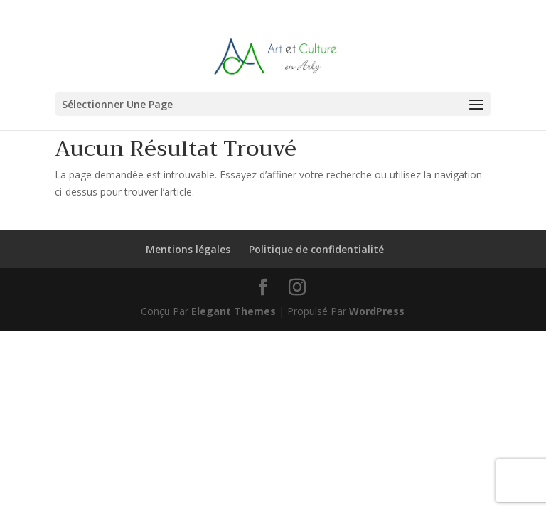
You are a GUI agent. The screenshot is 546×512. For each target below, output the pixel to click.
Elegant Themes (233, 311)
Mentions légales (188, 249)
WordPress (377, 311)
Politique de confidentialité (316, 249)
